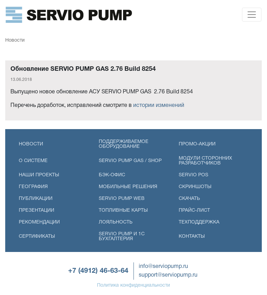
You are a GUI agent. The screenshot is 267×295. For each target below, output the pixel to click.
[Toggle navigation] (251, 15)
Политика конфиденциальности (133, 285)
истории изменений (158, 105)
